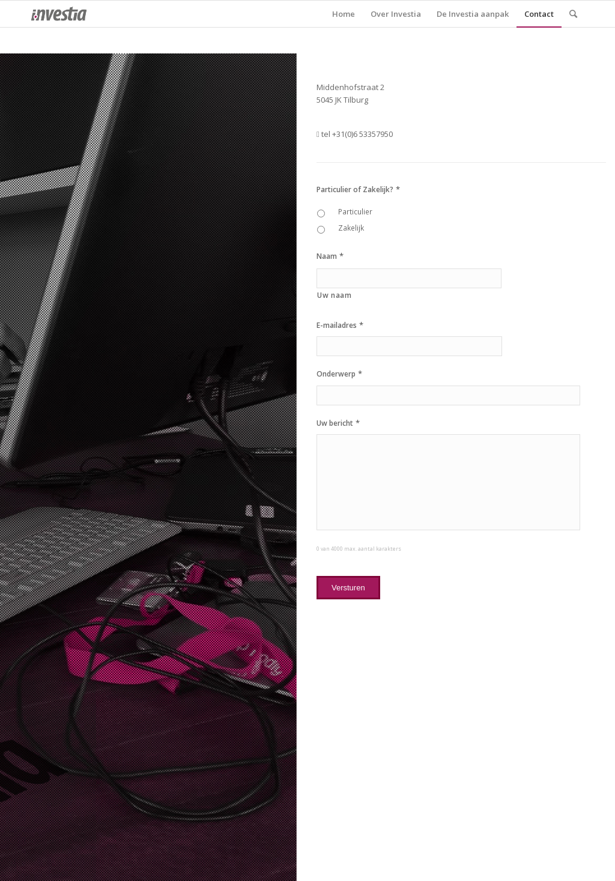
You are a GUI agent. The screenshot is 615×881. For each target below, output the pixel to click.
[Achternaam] (409, 278)
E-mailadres (340, 325)
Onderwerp (339, 374)
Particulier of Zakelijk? (358, 189)
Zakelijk (351, 228)
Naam (330, 256)
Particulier (355, 212)
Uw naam (334, 295)
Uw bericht (338, 423)
